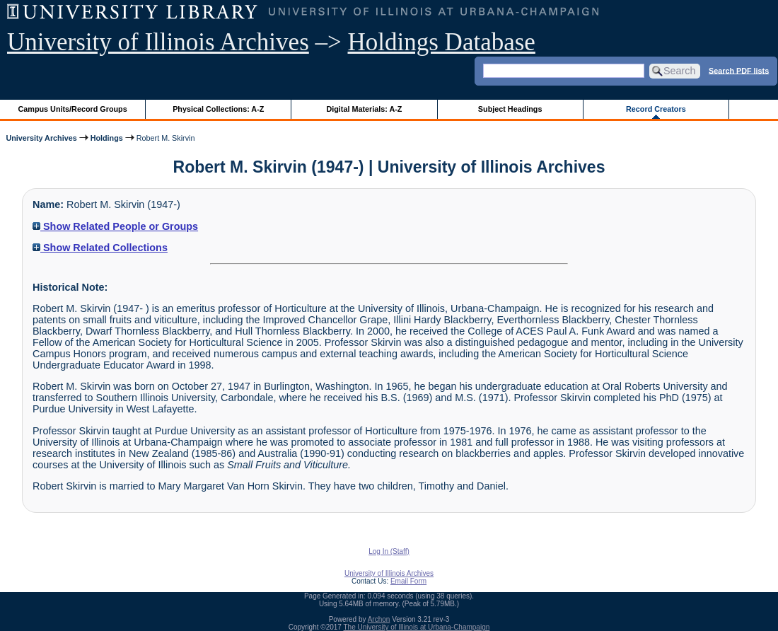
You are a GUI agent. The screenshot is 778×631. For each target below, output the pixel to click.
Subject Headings (510, 109)
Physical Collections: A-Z (218, 109)
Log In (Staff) (389, 551)
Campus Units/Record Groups (72, 109)
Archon (379, 619)
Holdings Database (441, 42)
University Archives (41, 138)
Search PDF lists (739, 70)
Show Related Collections (100, 247)
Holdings (107, 138)
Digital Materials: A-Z (364, 109)
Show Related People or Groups (115, 226)
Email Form (408, 581)
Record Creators (656, 109)
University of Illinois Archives (158, 42)
